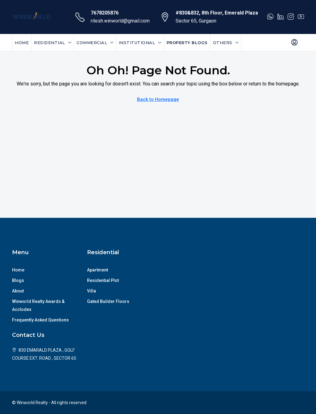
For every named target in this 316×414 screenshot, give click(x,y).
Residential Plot (103, 280)
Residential (49, 42)
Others (222, 42)
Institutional (137, 42)
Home (22, 42)
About (18, 290)
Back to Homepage (158, 99)
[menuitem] (294, 42)
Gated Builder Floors (108, 301)
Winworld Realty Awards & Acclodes (38, 305)
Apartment (97, 269)
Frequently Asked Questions (40, 319)
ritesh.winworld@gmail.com (120, 21)
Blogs (18, 280)
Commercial (92, 42)
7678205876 (104, 13)
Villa (91, 290)
